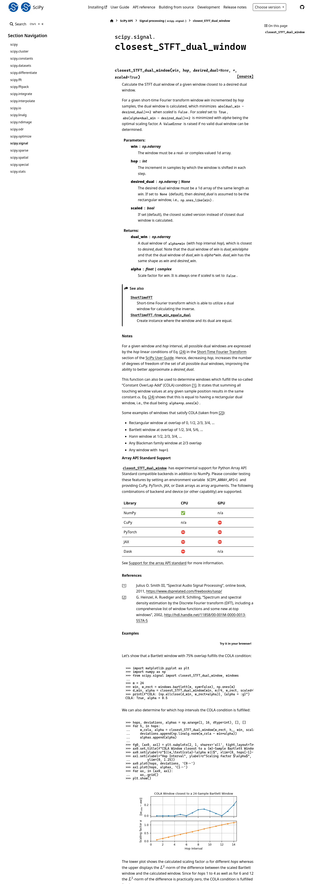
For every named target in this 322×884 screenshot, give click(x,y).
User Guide (120, 7)
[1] (155, 349)
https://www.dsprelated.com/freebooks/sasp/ (153, 550)
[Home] (90, 20)
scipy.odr (17, 129)
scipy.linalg (18, 115)
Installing (96, 7)
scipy (14, 44)
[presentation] (194, 355)
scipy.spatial (19, 157)
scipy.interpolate (22, 101)
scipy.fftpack (19, 87)
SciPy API (105, 21)
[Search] (27, 24)
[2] (199, 371)
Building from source (176, 7)
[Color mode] (293, 7)
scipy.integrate (21, 94)
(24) (143, 322)
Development (208, 7)
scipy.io (15, 108)
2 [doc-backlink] (103, 555)
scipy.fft (16, 80)
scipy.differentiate (23, 73)
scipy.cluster (19, 51)
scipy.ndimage (21, 122)
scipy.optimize (20, 136)
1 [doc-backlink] (103, 544)
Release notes (235, 7)
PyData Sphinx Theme (284, 873)
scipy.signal (19, 143)
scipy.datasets (20, 65)
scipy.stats (18, 171)
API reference (144, 7)
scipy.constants (21, 58)
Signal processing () (141, 21)
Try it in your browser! (235, 596)
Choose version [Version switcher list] (268, 7)
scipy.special (19, 164)
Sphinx (37, 877)
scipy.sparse (19, 150)
